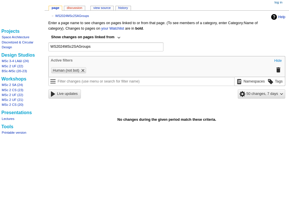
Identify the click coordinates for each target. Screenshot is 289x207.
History (123, 7)
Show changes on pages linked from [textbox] (83, 37)
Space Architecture (15, 37)
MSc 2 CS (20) (12, 104)
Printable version (14, 132)
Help (278, 17)
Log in (278, 2)
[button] (278, 61)
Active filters (62, 60)
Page (55, 7)
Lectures (8, 118)
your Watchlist (112, 28)
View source (102, 7)
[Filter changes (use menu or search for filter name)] (141, 81)
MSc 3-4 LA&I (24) (15, 61)
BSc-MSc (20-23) (14, 71)
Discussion (74, 7)
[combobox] (86, 37)
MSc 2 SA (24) (12, 85)
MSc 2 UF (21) (12, 99)
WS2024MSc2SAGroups (72, 16)
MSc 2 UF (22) (12, 66)
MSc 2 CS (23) (12, 90)
